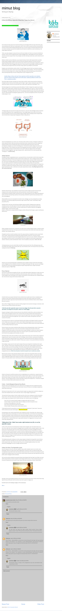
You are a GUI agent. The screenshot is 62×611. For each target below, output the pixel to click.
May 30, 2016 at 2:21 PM (21, 509)
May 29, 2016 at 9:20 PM (21, 500)
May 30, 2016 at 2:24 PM (21, 527)
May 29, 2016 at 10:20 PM (16, 518)
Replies (8, 506)
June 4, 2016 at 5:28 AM (16, 549)
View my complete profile (56, 36)
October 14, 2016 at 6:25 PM (22, 560)
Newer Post (5, 604)
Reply (7, 503)
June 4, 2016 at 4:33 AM (16, 538)
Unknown (8, 518)
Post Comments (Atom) (13, 607)
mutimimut (11, 509)
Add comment (6, 570)
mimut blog (11, 8)
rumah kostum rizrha (10, 500)
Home (23, 604)
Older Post (40, 604)
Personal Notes (8, 493)
